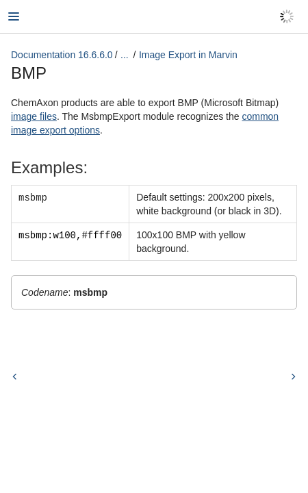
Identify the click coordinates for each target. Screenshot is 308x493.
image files (34, 116)
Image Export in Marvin (188, 54)
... (124, 54)
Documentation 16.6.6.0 (62, 54)
